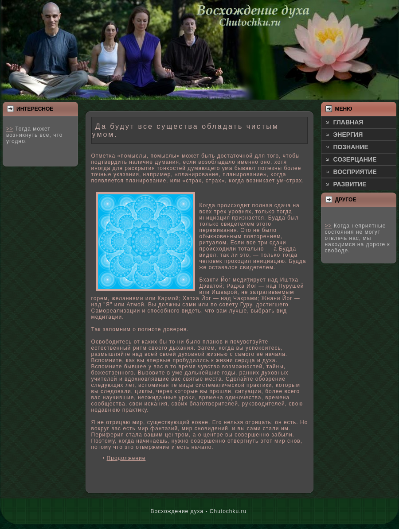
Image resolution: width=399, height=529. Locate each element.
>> (9, 129)
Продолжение (126, 458)
